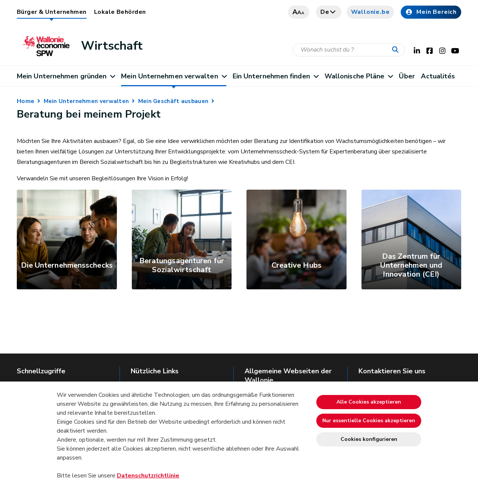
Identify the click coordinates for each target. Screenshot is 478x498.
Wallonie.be (370, 12)
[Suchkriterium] (349, 49)
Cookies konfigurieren (369, 439)
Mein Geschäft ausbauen (173, 101)
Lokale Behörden (120, 12)
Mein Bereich (431, 12)
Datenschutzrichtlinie (148, 475)
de (328, 12)
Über (407, 76)
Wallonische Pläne (359, 76)
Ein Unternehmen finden (275, 76)
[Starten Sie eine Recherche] (397, 50)
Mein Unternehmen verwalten (173, 76)
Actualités (438, 76)
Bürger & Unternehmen (52, 12)
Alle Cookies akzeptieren (368, 401)
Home (25, 101)
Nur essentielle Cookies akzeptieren (368, 420)
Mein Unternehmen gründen (66, 76)
